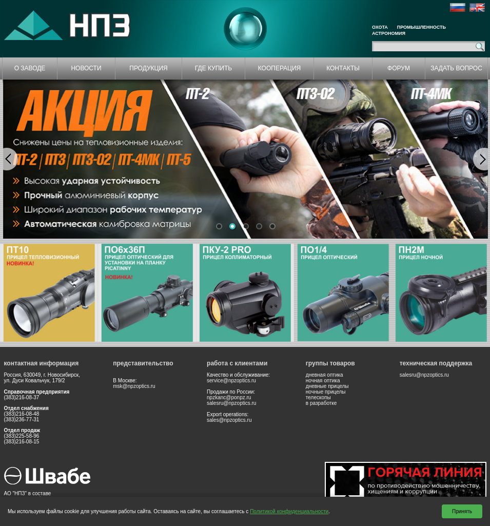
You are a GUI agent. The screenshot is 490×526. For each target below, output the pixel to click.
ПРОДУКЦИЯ (148, 68)
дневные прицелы (327, 386)
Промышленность (421, 27)
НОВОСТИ (86, 68)
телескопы (318, 397)
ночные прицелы (326, 392)
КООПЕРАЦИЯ (279, 68)
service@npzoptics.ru (231, 380)
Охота (380, 27)
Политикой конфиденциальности (289, 511)
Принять (462, 511)
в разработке (321, 403)
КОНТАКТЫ (343, 68)
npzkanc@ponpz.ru (229, 397)
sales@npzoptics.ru (229, 420)
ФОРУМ (398, 68)
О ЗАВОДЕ (30, 68)
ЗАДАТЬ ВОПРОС (456, 68)
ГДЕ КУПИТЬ (213, 68)
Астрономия (388, 33)
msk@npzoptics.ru (134, 386)
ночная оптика (323, 380)
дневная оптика (324, 375)
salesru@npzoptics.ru (231, 403)
